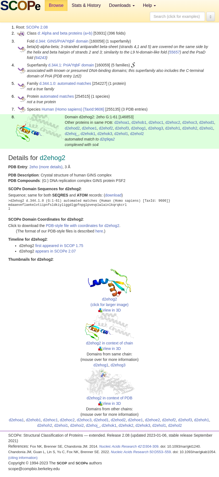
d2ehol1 (121, 133)
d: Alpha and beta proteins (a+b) (65, 33)
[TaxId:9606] (93, 109)
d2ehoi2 (77, 425)
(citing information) (23, 458)
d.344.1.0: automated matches (65, 83)
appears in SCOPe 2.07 (55, 251)
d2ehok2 (126, 425)
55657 (174, 52)
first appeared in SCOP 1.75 (59, 245)
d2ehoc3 (189, 122)
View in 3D (109, 310)
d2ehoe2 (152, 420)
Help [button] (149, 5)
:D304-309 (129, 446)
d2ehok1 (88, 133)
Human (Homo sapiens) (62, 109)
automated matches (57, 96)
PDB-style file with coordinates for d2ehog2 (82, 225)
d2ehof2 (106, 128)
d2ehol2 (137, 133)
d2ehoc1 (155, 122)
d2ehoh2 (189, 128)
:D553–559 (141, 452)
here (99, 231)
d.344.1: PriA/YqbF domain (71, 65)
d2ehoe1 (89, 128)
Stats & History (86, 5)
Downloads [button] (122, 5)
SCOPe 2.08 (37, 27)
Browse (56, 5)
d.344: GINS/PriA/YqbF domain (61, 41)
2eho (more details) (46, 167)
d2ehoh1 (172, 128)
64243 (40, 57)
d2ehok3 (104, 133)
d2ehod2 (72, 128)
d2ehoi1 (206, 128)
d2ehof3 (122, 128)
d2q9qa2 (107, 139)
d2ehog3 (155, 128)
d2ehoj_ (71, 133)
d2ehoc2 (172, 122)
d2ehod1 (206, 122)
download (113, 195)
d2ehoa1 (122, 122)
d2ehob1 (139, 122)
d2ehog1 (138, 128)
